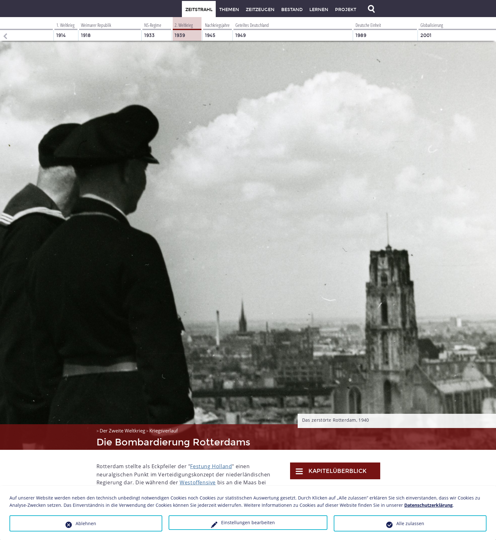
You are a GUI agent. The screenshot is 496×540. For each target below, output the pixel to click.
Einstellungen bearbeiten (248, 522)
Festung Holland (211, 466)
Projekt (345, 9)
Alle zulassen (410, 523)
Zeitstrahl (199, 9)
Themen (229, 9)
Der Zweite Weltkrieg (122, 430)
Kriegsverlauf (163, 430)
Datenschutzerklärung (428, 505)
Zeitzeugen (260, 9)
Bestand (292, 9)
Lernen (318, 9)
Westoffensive (198, 482)
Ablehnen (86, 523)
